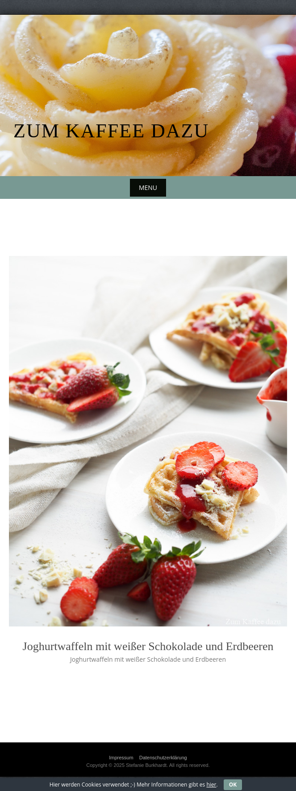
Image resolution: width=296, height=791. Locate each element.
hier (211, 784)
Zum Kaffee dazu (111, 131)
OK (233, 784)
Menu (148, 187)
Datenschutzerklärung (163, 757)
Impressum (121, 757)
